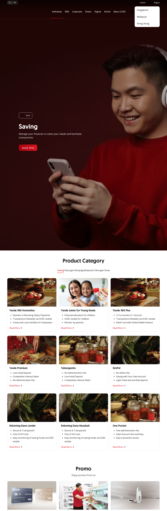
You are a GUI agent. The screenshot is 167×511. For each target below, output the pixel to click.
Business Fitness (14, 422)
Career (36, 455)
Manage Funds (39, 408)
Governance (116, 408)
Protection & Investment (69, 408)
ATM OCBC (89, 398)
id (10, 2)
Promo (10, 446)
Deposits (89, 19)
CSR (112, 412)
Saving (60, 19)
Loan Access (12, 408)
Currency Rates (13, 460)
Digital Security (39, 465)
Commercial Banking (42, 394)
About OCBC (120, 11)
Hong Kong (143, 23)
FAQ (35, 451)
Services (62, 403)
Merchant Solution (92, 425)
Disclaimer (90, 485)
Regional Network (14, 426)
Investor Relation (118, 403)
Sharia (88, 11)
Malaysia (142, 16)
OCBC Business (91, 415)
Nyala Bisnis (12, 394)
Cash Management (15, 403)
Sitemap (135, 485)
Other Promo (83, 290)
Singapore (142, 9)
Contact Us (63, 461)
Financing (63, 398)
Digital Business (14, 412)
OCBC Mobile (90, 394)
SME (67, 11)
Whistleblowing (121, 485)
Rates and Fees (13, 455)
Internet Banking (92, 411)
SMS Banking (90, 420)
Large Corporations (41, 398)
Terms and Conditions (42, 446)
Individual (57, 11)
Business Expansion (41, 403)
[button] (155, 455)
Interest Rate (12, 465)
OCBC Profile (116, 398)
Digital (97, 11)
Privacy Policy (105, 485)
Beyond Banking (14, 417)
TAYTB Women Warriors (17, 398)
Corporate (77, 11)
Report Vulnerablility (151, 485)
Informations (116, 394)
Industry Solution (40, 422)
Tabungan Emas (102, 19)
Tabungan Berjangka (74, 19)
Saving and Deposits (67, 394)
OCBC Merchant (92, 430)
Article (107, 11)
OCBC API (89, 434)
